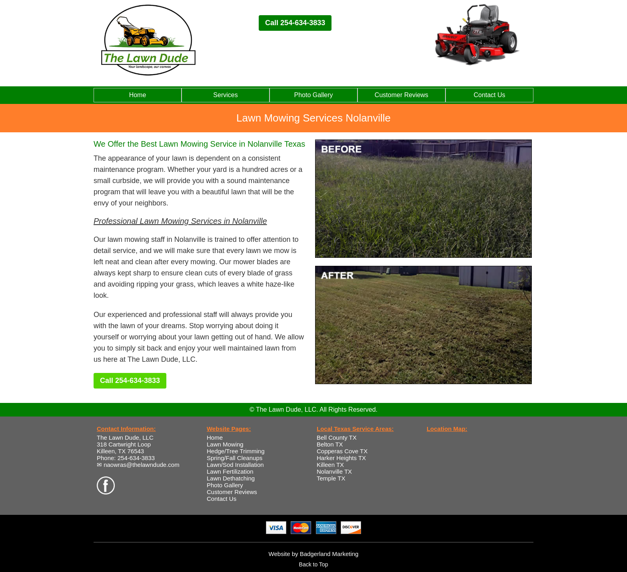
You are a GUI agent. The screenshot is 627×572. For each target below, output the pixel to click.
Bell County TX (337, 437)
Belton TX (330, 444)
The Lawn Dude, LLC (125, 437)
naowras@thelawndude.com (142, 464)
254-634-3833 (136, 457)
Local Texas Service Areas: (355, 428)
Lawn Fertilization (230, 471)
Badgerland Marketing (329, 553)
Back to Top (313, 564)
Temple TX (331, 478)
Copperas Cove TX (342, 451)
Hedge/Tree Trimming (236, 451)
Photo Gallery (313, 95)
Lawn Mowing (225, 444)
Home (137, 95)
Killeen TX (330, 464)
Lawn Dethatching (231, 478)
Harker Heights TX (341, 457)
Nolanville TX (334, 471)
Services (225, 95)
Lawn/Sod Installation (235, 464)
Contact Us (489, 95)
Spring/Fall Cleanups (234, 457)
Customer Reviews (401, 95)
